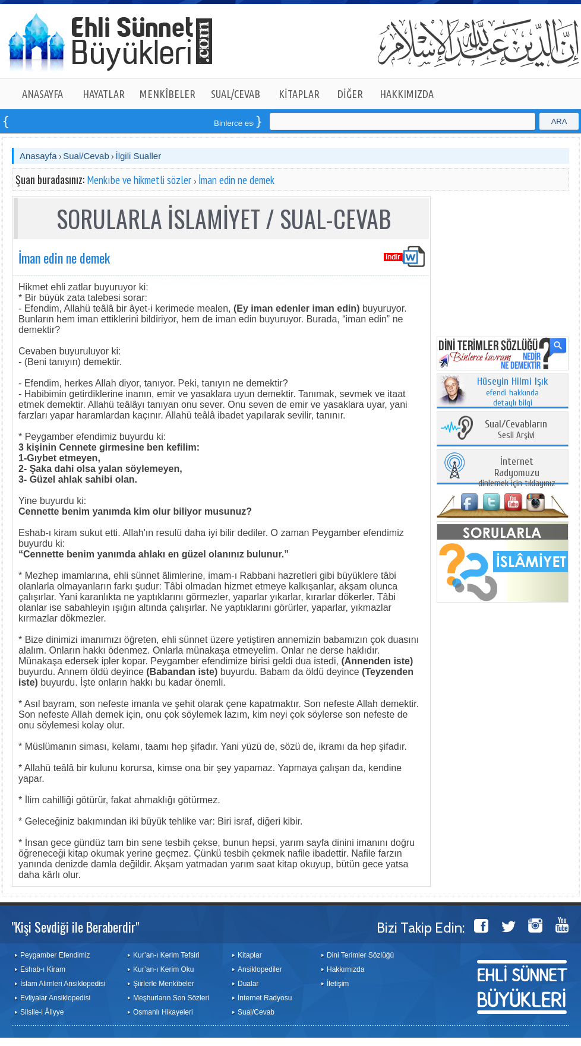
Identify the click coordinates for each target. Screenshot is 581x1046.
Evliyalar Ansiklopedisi (55, 998)
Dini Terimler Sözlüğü (360, 955)
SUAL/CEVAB (235, 94)
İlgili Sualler (138, 156)
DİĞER (350, 94)
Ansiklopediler (260, 969)
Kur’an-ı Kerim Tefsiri (166, 955)
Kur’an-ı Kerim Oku (163, 969)
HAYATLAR (104, 94)
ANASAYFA (42, 94)
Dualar (248, 984)
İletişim (338, 984)
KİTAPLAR (299, 94)
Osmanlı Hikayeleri (163, 1012)
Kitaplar (250, 955)
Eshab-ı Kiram (42, 969)
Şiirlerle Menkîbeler (163, 984)
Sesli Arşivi (516, 430)
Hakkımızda (345, 969)
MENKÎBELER (167, 94)
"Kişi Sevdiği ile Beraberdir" (75, 926)
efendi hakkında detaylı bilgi (512, 392)
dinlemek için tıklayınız (516, 473)
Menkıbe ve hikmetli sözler (139, 180)
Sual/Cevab (86, 156)
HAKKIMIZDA (407, 94)
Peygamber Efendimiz (55, 955)
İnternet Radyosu (265, 998)
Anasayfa (38, 156)
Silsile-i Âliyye (42, 1012)
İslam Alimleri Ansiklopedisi (62, 984)
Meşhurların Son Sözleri (171, 998)
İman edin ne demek (236, 180)
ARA (559, 121)
